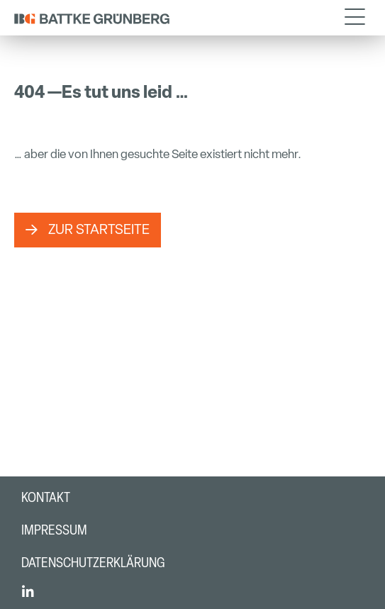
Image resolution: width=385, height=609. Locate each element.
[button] (354, 17)
